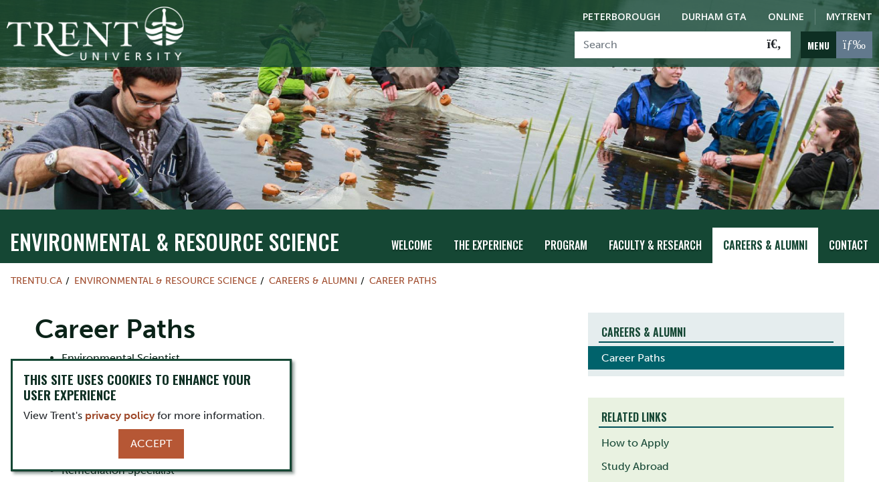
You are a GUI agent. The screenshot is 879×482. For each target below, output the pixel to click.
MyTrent (849, 16)
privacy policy (120, 415)
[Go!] (774, 44)
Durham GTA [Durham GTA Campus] (714, 16)
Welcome (411, 234)
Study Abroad (635, 454)
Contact (848, 234)
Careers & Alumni (765, 234)
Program (566, 234)
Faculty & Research (655, 234)
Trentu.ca (36, 268)
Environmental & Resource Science (174, 229)
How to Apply (635, 430)
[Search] (667, 44)
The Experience (488, 234)
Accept (151, 443)
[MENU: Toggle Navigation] (836, 44)
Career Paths (403, 268)
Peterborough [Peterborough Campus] (621, 16)
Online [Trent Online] (786, 16)
